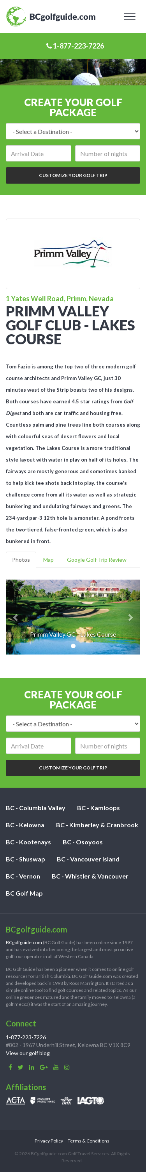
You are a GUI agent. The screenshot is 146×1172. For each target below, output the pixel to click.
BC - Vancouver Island (88, 859)
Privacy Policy (49, 1141)
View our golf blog (28, 1053)
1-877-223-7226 (75, 46)
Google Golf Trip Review (97, 559)
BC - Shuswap (25, 859)
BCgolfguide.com (24, 942)
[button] (16, 617)
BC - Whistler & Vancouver (90, 876)
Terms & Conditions (88, 1141)
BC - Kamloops (98, 807)
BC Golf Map (24, 893)
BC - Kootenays (28, 842)
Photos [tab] (21, 559)
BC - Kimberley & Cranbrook (97, 824)
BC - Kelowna (25, 824)
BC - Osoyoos (83, 842)
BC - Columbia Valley (35, 807)
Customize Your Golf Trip (73, 175)
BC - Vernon (23, 876)
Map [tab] (48, 559)
